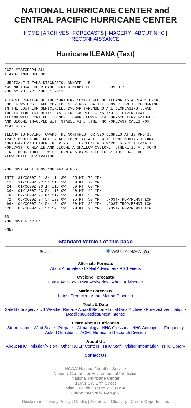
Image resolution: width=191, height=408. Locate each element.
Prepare (65, 327)
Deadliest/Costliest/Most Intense (95, 314)
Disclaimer (31, 401)
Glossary (119, 401)
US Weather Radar (56, 309)
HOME (31, 33)
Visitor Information (142, 346)
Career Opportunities (150, 401)
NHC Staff (112, 346)
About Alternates (65, 268)
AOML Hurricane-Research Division (113, 332)
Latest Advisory (62, 282)
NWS (114, 251)
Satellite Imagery (20, 309)
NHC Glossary (115, 327)
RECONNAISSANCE (95, 39)
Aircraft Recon (91, 309)
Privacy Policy (57, 401)
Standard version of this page (95, 241)
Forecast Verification (165, 309)
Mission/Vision (44, 346)
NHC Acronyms (146, 327)
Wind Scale (44, 327)
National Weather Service (102, 368)
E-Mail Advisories (100, 268)
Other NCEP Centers (80, 346)
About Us (98, 401)
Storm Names (20, 327)
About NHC (16, 346)
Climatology (88, 327)
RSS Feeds (130, 268)
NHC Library (173, 346)
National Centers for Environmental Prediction (95, 373)
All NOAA (133, 251)
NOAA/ (71, 368)
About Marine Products (112, 296)
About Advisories (127, 282)
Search (47, 251)
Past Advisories (94, 282)
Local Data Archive (125, 309)
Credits (80, 401)
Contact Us (95, 355)
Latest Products (72, 296)
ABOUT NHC (150, 33)
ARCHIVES (56, 33)
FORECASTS (88, 33)
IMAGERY (119, 33)
